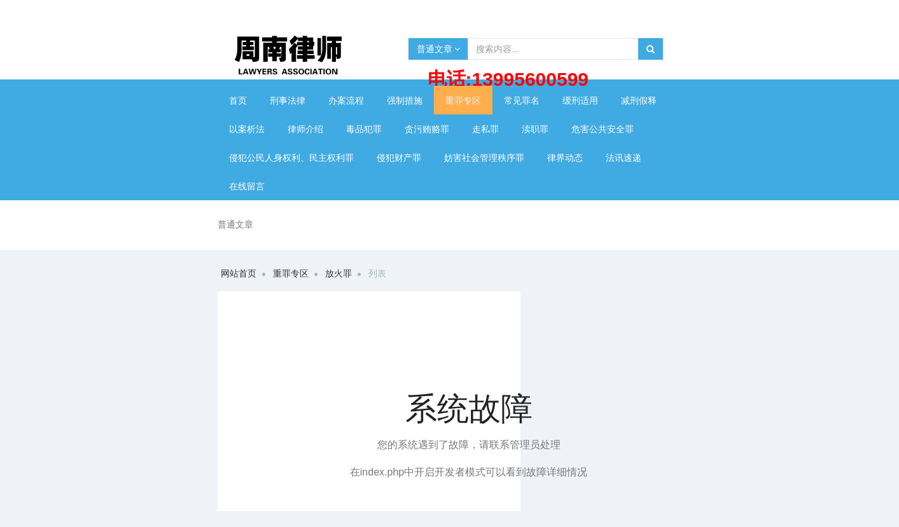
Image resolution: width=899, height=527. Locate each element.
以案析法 (247, 129)
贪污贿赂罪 (427, 129)
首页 (238, 100)
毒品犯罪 (364, 129)
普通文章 (439, 49)
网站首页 (238, 273)
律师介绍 (305, 129)
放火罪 (338, 273)
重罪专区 (463, 100)
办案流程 (346, 100)
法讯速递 (623, 158)
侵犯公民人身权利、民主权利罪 (291, 158)
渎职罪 (535, 129)
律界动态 (565, 158)
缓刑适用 (580, 100)
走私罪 (485, 129)
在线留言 (247, 186)
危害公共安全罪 (602, 129)
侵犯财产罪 (399, 158)
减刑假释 (639, 100)
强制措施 (404, 100)
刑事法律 (287, 100)
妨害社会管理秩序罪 (484, 158)
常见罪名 (522, 100)
